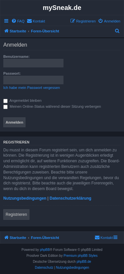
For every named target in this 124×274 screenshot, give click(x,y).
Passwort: (12, 73)
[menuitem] (17, 21)
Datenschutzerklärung (70, 198)
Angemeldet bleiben (22, 100)
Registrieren (16, 214)
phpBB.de (84, 261)
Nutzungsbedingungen (24, 198)
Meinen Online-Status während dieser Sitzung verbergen (52, 106)
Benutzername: (16, 57)
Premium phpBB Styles (80, 255)
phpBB (45, 250)
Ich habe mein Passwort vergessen (31, 88)
